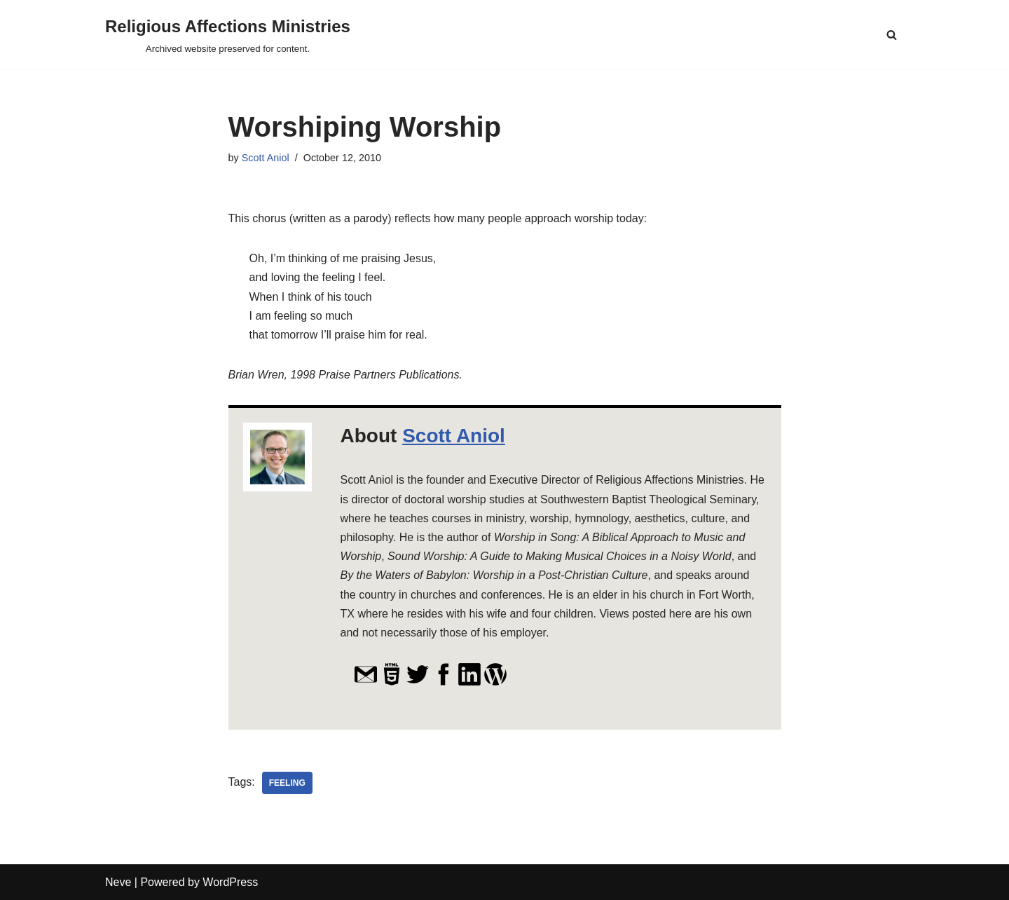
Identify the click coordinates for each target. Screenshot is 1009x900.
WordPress (230, 882)
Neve (118, 882)
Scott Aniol (265, 157)
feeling (287, 783)
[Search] (891, 34)
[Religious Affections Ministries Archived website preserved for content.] (227, 35)
